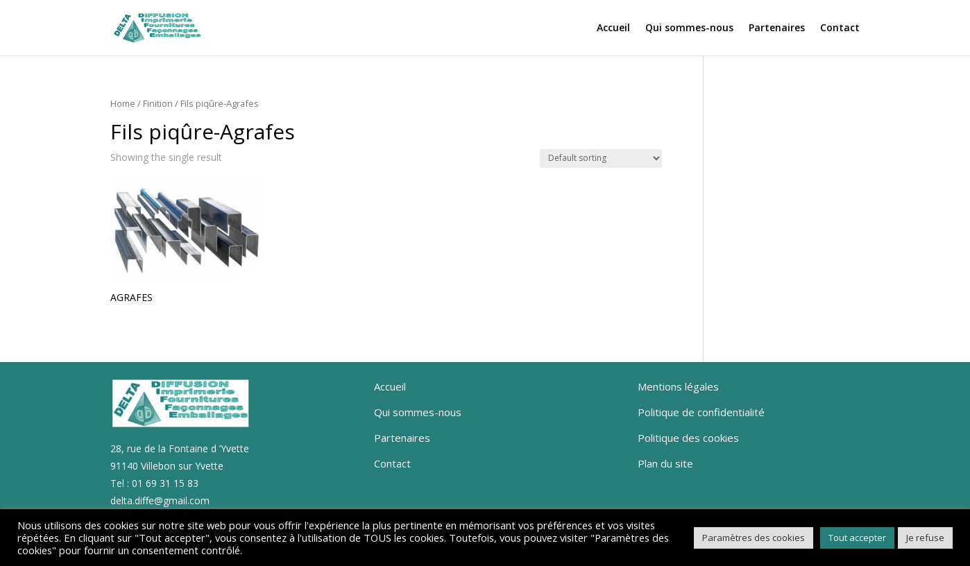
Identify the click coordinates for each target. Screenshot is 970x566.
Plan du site (665, 463)
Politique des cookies (688, 438)
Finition (158, 103)
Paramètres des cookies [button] (753, 537)
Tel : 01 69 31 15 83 (154, 483)
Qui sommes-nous (689, 28)
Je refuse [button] (925, 537)
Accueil (613, 28)
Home (122, 103)
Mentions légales (678, 386)
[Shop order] (601, 158)
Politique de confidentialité (701, 412)
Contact (840, 28)
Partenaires (777, 28)
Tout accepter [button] (857, 537)
